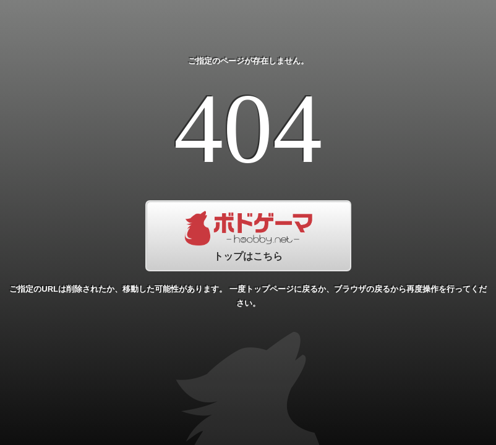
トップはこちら (248, 235)
